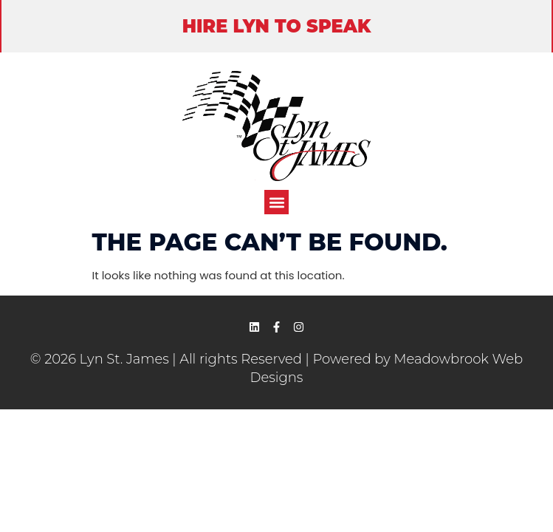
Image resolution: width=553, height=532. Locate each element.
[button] (276, 202)
